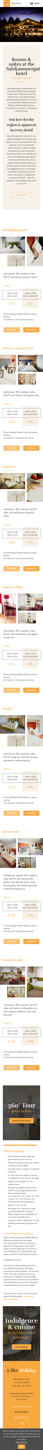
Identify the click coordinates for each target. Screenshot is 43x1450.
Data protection (21, 1442)
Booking (31, 330)
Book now (21, 195)
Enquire (11, 330)
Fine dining (21, 1347)
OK (21, 1446)
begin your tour (21, 1121)
